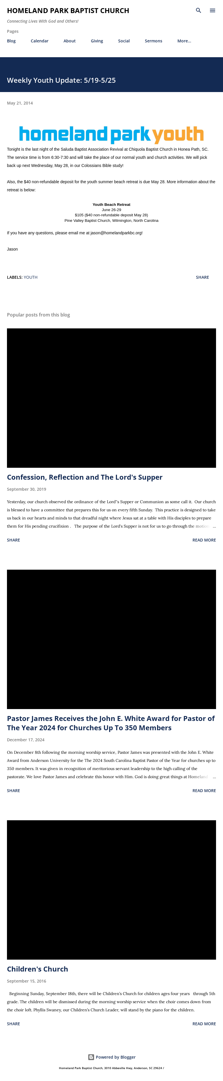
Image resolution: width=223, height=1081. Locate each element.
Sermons (153, 41)
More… (184, 41)
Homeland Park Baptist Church (68, 10)
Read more (204, 540)
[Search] (198, 10)
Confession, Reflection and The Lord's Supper (85, 477)
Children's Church (37, 969)
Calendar (39, 41)
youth (30, 277)
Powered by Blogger (112, 1057)
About (70, 41)
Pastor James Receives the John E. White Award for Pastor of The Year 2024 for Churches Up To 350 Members (111, 722)
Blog (11, 41)
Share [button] (202, 277)
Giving (97, 41)
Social (124, 41)
